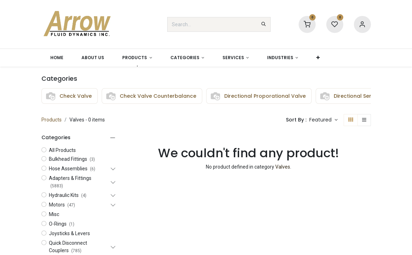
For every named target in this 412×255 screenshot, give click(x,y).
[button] (318, 58)
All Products (62, 150)
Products (51, 120)
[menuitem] (57, 58)
